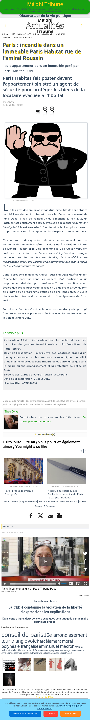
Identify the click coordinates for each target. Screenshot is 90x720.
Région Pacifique (38, 501)
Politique (20, 686)
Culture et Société (65, 686)
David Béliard (20, 636)
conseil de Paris (13, 636)
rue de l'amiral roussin (41, 404)
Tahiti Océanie (16, 501)
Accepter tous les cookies (25, 713)
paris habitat (23, 404)
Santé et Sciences (40, 691)
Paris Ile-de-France (22, 37)
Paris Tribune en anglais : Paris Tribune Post (26, 588)
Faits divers (69, 401)
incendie (81, 401)
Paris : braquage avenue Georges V (18, 493)
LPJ (59, 635)
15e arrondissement (35, 401)
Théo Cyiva (8, 102)
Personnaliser (70, 713)
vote (60, 632)
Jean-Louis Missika (30, 636)
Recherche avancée (11, 532)
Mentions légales (59, 695)
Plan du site (42, 680)
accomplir (7, 636)
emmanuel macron (29, 635)
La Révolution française (15, 695)
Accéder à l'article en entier (12, 626)
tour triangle (51, 632)
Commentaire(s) (45, 434)
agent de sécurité (54, 401)
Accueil (6, 37)
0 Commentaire (8, 591)
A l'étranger (64, 506)
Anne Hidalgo (75, 635)
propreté (70, 635)
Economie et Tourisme (40, 686)
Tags (51, 680)
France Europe (45, 506)
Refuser (51, 713)
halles (24, 636)
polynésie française (11, 635)
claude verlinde (81, 635)
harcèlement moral (72, 632)
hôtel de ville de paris (52, 635)
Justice (23, 691)
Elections (58, 691)
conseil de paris (12, 631)
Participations (39, 695)
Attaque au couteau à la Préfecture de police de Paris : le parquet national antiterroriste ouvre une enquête (66, 494)
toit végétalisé (59, 404)
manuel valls (42, 635)
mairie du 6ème (64, 635)
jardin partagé (9, 404)
